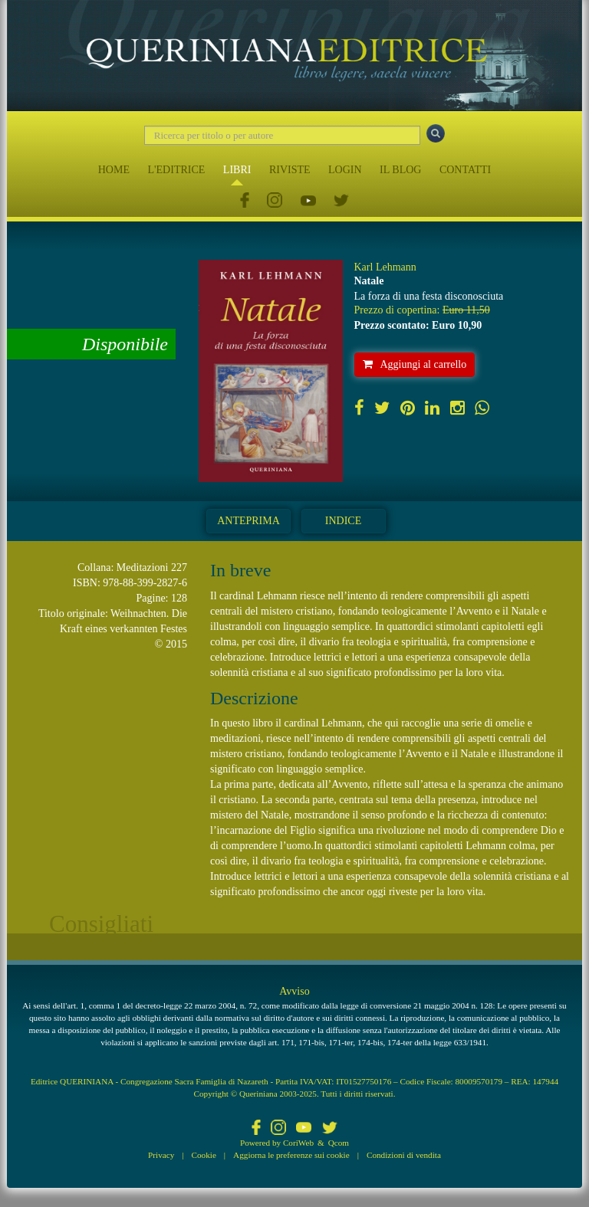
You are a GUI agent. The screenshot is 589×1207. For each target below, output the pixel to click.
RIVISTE (290, 169)
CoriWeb (298, 1142)
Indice (343, 520)
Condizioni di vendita (404, 1154)
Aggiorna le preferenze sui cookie (291, 1154)
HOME (114, 169)
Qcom (338, 1142)
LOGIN (345, 169)
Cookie (204, 1154)
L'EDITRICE (176, 169)
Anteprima (248, 520)
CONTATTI (465, 169)
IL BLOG (400, 169)
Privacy (161, 1154)
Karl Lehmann (385, 267)
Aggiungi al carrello (415, 364)
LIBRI (237, 169)
